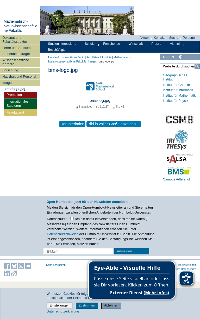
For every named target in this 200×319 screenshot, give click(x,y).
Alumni (175, 44)
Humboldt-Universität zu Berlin (66, 57)
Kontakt (159, 38)
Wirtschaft (136, 44)
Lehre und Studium (16, 48)
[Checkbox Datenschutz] (72, 218)
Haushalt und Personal (19, 76)
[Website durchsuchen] (180, 66)
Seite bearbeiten (56, 265)
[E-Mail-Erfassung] (78, 251)
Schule (90, 44)
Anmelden (124, 251)
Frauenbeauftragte (16, 54)
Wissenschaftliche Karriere (15, 62)
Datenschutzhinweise (62, 234)
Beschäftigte (57, 50)
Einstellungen (59, 305)
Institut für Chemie (176, 85)
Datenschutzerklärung (63, 311)
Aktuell (144, 38)
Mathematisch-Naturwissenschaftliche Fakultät (20, 26)
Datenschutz (188, 269)
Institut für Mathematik (179, 95)
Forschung (10, 70)
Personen (190, 38)
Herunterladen (72, 124)
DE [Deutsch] (165, 57)
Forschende (111, 44)
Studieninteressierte (62, 44)
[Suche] (197, 66)
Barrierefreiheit (187, 265)
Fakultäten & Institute (98, 57)
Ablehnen (111, 305)
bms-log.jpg (100, 100)
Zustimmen (87, 305)
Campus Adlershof (176, 179)
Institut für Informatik (178, 90)
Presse (156, 44)
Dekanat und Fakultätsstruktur (14, 39)
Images (7, 83)
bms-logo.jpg (14, 89)
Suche (173, 38)
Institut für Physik (175, 101)
